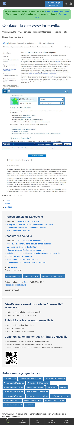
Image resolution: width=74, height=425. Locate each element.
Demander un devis (13, 276)
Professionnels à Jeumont (13, 392)
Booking (8, 207)
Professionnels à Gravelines (37, 396)
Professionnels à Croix (12, 400)
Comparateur (22, 421)
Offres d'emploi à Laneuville (18, 231)
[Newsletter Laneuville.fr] (66, 3)
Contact (66, 421)
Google (8, 201)
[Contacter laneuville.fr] (70, 3)
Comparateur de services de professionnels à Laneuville (30, 224)
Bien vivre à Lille (10, 379)
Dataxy (26, 282)
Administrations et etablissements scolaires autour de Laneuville (33, 253)
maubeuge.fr (51, 387)
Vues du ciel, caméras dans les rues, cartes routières (29, 244)
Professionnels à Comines (54, 400)
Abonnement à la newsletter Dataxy (27, 263)
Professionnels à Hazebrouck (37, 392)
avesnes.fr (29, 405)
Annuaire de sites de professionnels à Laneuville (27, 228)
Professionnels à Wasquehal (38, 383)
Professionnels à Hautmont (13, 396)
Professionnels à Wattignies (14, 383)
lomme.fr (63, 387)
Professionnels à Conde (32, 400)
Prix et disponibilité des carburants (31, 241)
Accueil (7, 421)
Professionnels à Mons (35, 387)
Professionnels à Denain (60, 396)
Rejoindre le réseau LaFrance (52, 276)
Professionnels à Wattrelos (55, 379)
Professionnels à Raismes (13, 387)
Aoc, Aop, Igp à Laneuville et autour (22, 247)
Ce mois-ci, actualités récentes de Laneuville (25, 250)
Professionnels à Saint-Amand (30, 379)
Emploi (37, 421)
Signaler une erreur (31, 276)
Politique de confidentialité (57, 11)
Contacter (13, 268)
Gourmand (51, 421)
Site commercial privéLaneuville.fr (54, 4)
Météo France (11, 204)
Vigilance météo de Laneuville (19, 256)
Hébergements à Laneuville (28, 221)
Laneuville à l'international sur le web (22, 259)
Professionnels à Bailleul (13, 405)
